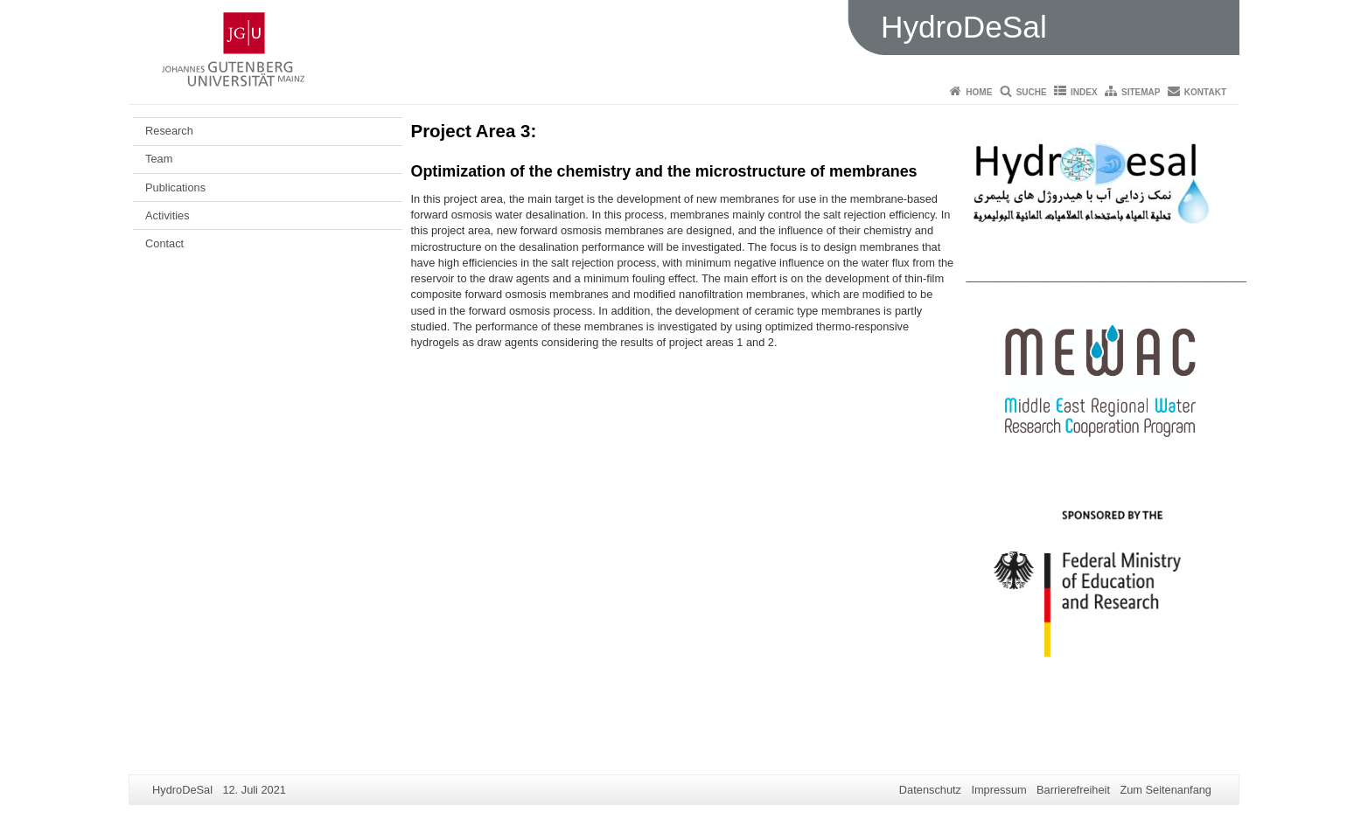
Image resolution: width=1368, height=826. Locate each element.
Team (158, 158)
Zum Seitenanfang (1165, 789)
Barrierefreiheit (1073, 789)
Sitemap (1140, 92)
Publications (175, 187)
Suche (1031, 92)
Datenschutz (930, 789)
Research (169, 130)
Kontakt (1205, 92)
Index (1084, 92)
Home (979, 92)
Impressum (998, 789)
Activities (167, 215)
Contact (164, 243)
